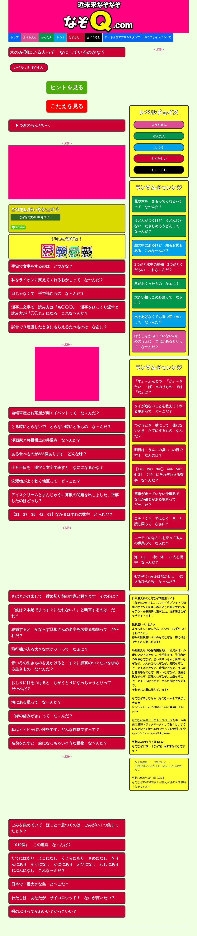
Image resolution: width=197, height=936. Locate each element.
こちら (165, 707)
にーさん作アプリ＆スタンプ (122, 37)
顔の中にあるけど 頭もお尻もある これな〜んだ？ (158, 248)
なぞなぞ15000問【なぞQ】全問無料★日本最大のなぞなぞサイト (98, 16)
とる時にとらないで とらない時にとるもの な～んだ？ (61, 426)
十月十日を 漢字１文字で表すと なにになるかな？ (57, 467)
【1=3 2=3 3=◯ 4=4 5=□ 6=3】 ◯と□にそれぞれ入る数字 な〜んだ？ (159, 474)
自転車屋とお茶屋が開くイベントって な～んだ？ (55, 413)
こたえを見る (66, 106)
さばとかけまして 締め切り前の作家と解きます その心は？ (65, 596)
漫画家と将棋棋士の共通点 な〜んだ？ (45, 440)
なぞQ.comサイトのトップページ (152, 720)
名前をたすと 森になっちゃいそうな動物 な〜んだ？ (59, 743)
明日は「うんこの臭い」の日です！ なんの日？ (158, 452)
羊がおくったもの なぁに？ (156, 284)
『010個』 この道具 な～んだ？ (41, 845)
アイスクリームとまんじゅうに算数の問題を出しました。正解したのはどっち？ (65, 498)
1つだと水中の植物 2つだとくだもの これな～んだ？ (158, 267)
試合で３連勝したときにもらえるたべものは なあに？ (59, 327)
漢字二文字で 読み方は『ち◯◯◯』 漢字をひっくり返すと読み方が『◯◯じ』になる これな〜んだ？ (65, 310)
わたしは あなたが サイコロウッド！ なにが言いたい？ (63, 898)
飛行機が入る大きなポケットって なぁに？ (49, 649)
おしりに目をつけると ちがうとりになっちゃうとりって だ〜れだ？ (63, 686)
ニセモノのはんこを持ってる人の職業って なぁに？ (158, 540)
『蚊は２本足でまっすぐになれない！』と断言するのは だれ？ (63, 613)
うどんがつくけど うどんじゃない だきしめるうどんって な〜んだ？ (158, 226)
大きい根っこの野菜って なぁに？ (158, 300)
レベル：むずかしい (29, 68)
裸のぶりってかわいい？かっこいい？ (44, 911)
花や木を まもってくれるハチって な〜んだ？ (158, 204)
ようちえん (29, 37)
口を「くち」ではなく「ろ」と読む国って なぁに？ (158, 521)
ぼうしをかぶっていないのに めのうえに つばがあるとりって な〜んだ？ (158, 341)
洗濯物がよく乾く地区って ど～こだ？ (45, 481)
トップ (15, 37)
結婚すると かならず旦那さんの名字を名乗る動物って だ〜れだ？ (65, 632)
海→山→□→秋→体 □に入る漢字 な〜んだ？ (158, 560)
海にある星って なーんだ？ (36, 702)
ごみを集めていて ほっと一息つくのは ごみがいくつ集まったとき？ (65, 828)
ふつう (60, 37)
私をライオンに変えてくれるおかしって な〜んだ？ (57, 280)
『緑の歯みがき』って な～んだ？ (42, 716)
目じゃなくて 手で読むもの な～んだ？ (47, 293)
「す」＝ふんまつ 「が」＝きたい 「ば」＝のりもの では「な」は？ (158, 386)
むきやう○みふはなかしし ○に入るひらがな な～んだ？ (158, 579)
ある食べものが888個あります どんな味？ (49, 454)
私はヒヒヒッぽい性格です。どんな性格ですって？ (55, 729)
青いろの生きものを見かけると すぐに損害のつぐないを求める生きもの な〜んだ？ (65, 666)
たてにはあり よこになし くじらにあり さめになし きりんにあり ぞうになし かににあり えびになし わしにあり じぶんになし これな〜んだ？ (67, 864)
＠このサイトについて (157, 37)
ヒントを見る (66, 87)
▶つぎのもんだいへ (30, 125)
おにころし (93, 37)
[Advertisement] (66, 172)
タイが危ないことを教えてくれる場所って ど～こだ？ (158, 409)
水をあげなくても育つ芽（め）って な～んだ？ (158, 319)
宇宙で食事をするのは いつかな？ (42, 266)
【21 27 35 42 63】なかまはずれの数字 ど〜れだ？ (62, 514)
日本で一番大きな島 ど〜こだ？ (40, 884)
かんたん (46, 37)
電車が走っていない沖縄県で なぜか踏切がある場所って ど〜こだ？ (158, 499)
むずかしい (75, 37)
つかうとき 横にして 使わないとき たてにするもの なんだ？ (158, 430)
